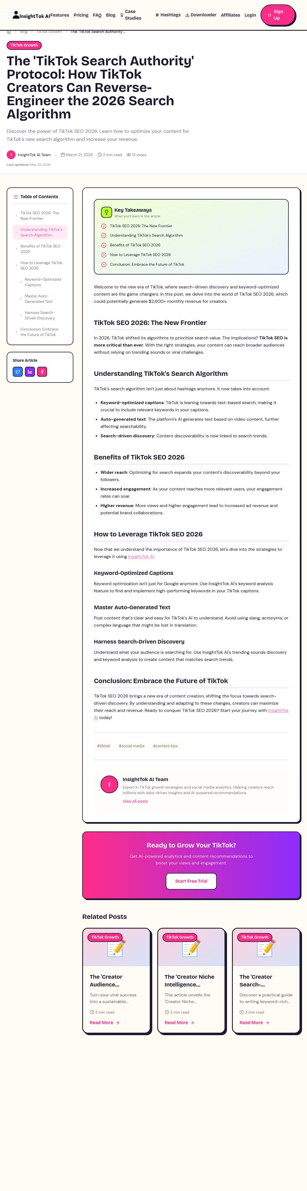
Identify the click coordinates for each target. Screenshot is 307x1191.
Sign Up (275, 15)
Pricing (81, 15)
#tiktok (103, 746)
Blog (110, 15)
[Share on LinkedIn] (30, 372)
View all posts (135, 801)
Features (59, 15)
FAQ (97, 15)
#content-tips (165, 746)
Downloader (200, 14)
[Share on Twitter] (18, 372)
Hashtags (168, 14)
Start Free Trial (191, 881)
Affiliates (230, 15)
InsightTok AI (141, 556)
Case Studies (130, 15)
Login (250, 15)
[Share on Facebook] (42, 372)
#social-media (132, 746)
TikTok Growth (49, 31)
